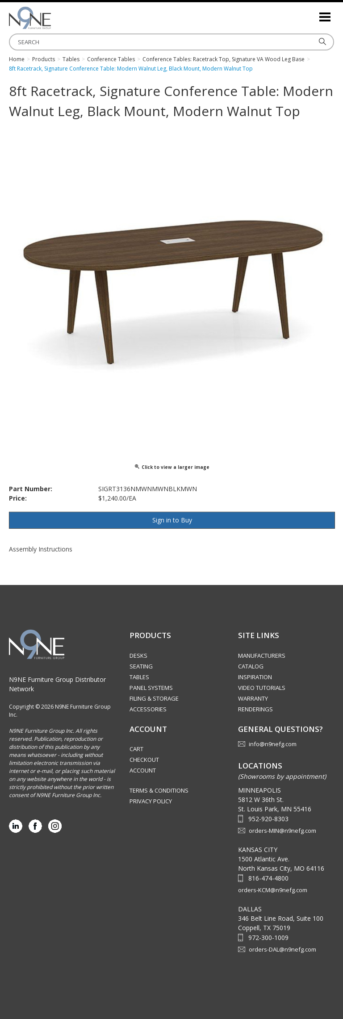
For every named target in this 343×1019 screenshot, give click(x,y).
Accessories (148, 709)
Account (143, 770)
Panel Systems (151, 688)
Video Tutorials (261, 688)
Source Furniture (53, 18)
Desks (138, 655)
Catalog (251, 666)
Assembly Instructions (40, 549)
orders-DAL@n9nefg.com (282, 949)
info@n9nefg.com (273, 744)
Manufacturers (261, 655)
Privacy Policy (151, 801)
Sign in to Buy (172, 520)
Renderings (255, 709)
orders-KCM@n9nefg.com (272, 890)
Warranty (253, 698)
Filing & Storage (154, 698)
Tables (139, 677)
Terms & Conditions (159, 790)
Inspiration (255, 677)
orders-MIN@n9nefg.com (282, 831)
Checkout (144, 760)
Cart (136, 749)
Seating (141, 666)
